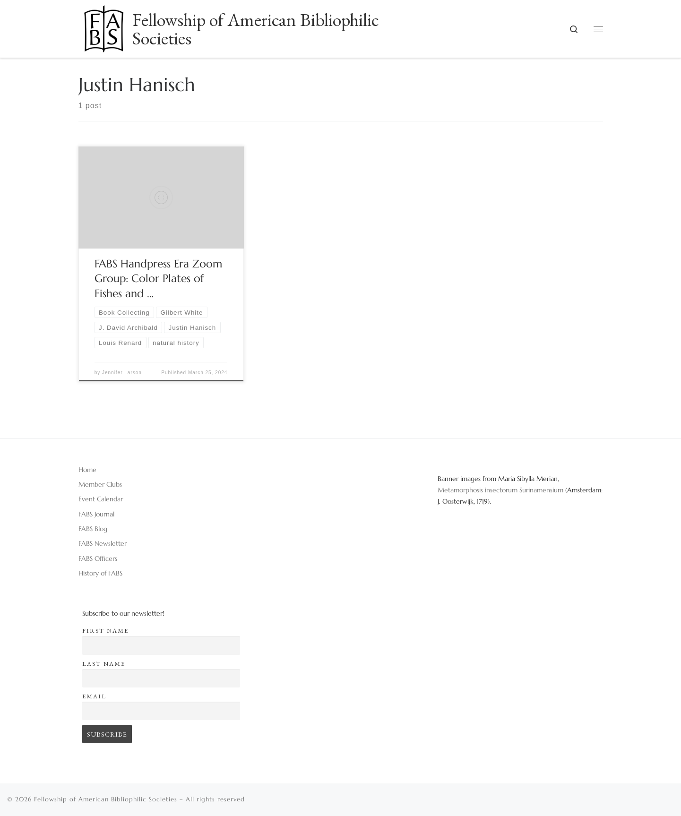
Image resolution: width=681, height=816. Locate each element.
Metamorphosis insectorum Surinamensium (501, 490)
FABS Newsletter (102, 543)
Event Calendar (100, 499)
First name (105, 631)
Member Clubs (100, 484)
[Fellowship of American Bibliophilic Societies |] (103, 25)
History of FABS (100, 573)
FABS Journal (96, 514)
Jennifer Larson (122, 372)
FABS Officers (97, 558)
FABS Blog (92, 528)
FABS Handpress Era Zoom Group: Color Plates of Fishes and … (158, 279)
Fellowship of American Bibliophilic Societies (105, 799)
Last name (103, 664)
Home (87, 469)
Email (94, 696)
